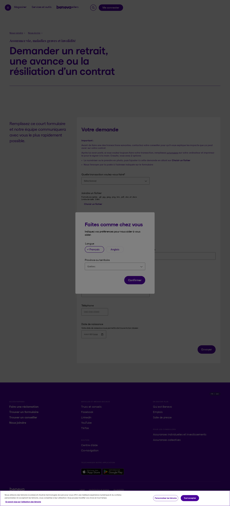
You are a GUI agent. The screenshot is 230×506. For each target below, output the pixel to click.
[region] (115, 498)
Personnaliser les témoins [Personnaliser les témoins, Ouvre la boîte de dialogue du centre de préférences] (166, 498)
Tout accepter (190, 498)
